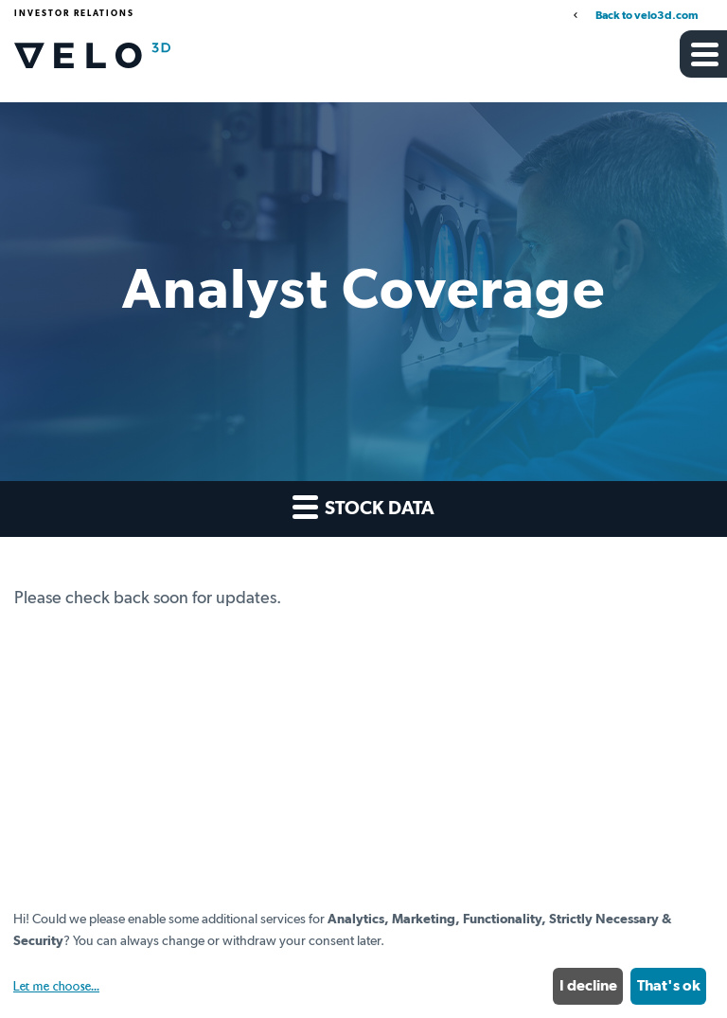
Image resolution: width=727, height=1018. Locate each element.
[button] (703, 54)
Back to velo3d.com (646, 16)
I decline (588, 985)
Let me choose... (56, 986)
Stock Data (363, 506)
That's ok (668, 985)
